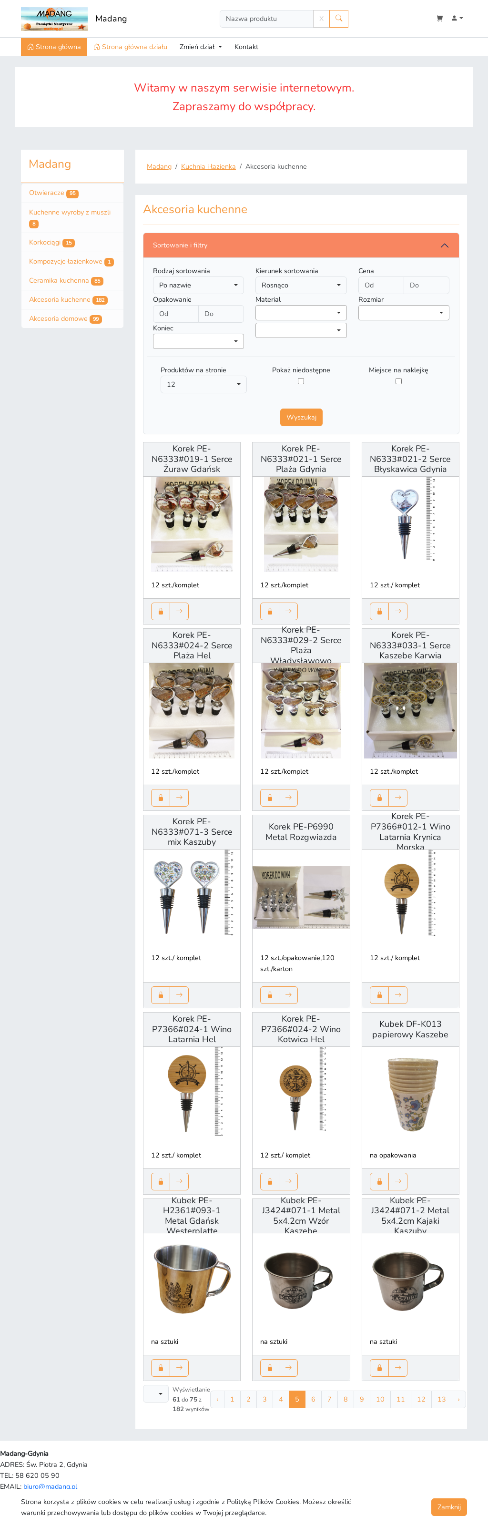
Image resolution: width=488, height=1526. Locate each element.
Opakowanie (172, 299)
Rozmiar (371, 299)
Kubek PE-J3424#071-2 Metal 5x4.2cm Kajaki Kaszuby (410, 1216)
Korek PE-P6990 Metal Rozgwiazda (301, 832)
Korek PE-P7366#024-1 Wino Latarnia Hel (192, 1029)
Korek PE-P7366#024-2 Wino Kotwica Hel (301, 1029)
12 (421, 1399)
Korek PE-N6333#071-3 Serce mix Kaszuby (192, 832)
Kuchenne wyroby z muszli (70, 218)
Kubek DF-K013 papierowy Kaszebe (410, 1029)
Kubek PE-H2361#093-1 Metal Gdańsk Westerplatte (192, 1216)
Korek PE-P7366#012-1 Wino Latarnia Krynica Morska (410, 831)
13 (441, 1399)
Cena (366, 271)
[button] (457, 19)
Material (268, 299)
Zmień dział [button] (198, 46)
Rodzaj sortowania (181, 271)
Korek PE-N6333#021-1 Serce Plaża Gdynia (301, 459)
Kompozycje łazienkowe (71, 261)
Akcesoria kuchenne (68, 300)
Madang (111, 18)
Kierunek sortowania (286, 271)
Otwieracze (54, 193)
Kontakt (246, 46)
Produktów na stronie (193, 370)
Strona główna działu (130, 46)
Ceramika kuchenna (66, 281)
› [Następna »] (459, 1399)
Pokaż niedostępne (301, 370)
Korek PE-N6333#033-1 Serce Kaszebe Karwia (410, 645)
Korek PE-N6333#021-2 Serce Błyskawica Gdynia (410, 459)
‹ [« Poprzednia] (217, 1399)
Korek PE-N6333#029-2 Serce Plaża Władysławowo (301, 645)
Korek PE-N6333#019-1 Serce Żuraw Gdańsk (192, 459)
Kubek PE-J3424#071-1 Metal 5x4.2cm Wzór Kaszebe (301, 1216)
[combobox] (300, 312)
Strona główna (54, 46)
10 (380, 1399)
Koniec (163, 328)
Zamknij (449, 1507)
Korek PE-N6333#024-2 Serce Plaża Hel (192, 645)
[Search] (267, 19)
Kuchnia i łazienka (208, 166)
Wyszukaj (301, 417)
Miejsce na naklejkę (398, 370)
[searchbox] (261, 312)
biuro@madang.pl (50, 1486)
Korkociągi (52, 242)
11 (400, 1399)
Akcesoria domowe (65, 319)
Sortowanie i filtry (180, 245)
